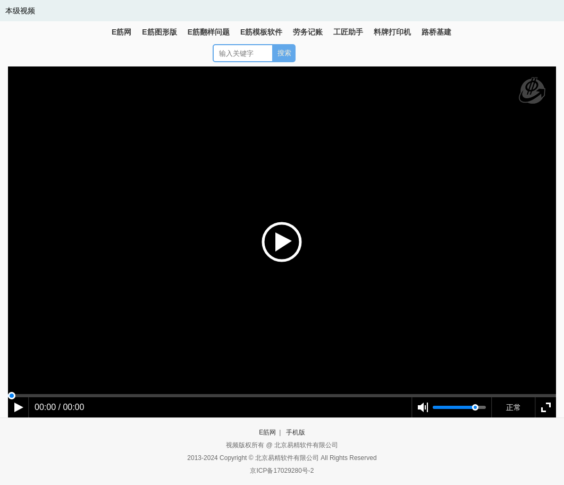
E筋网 (121, 32)
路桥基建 (436, 32)
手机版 (295, 432)
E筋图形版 (159, 32)
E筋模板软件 (261, 32)
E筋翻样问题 (209, 32)
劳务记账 (308, 32)
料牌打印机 (392, 32)
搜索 (284, 53)
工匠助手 (348, 32)
